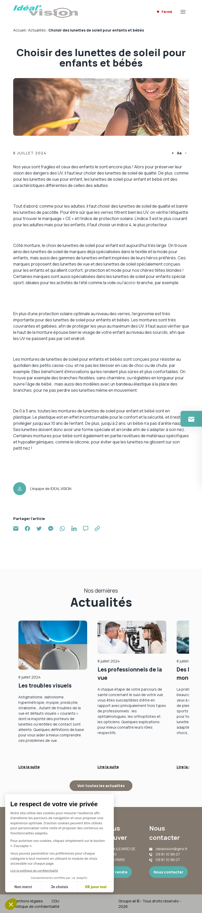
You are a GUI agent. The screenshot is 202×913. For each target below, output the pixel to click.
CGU (55, 901)
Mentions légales (28, 901)
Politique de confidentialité (36, 906)
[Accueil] (45, 12)
